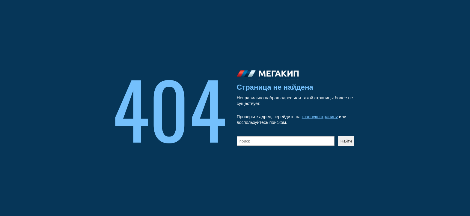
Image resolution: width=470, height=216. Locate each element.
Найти (346, 141)
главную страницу (320, 116)
